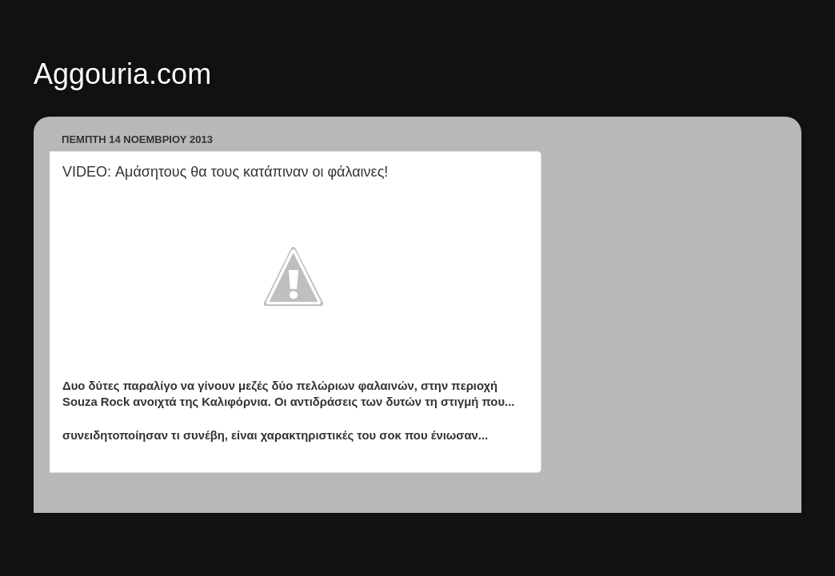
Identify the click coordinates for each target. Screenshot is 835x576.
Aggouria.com (122, 74)
